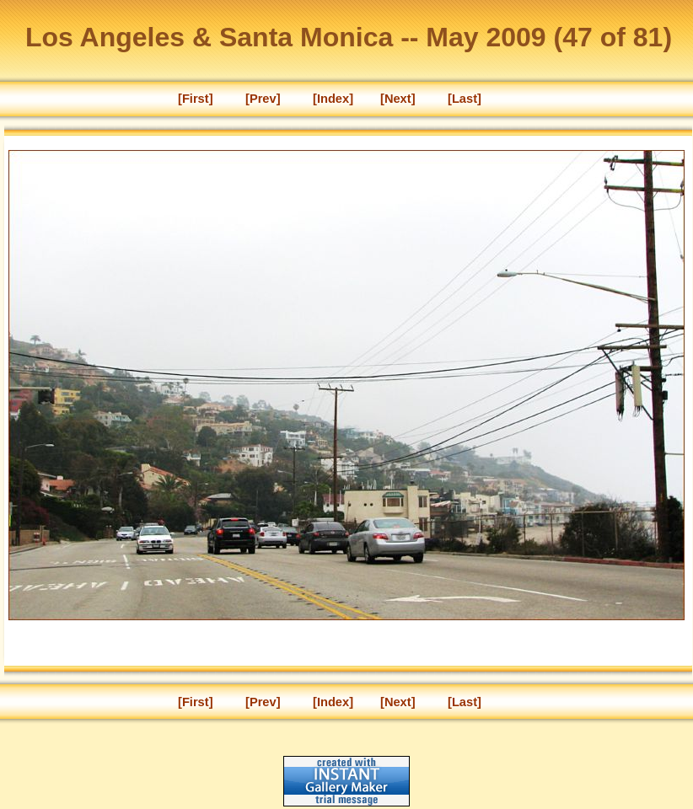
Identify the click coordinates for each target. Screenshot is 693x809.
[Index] (333, 98)
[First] (195, 98)
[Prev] (263, 98)
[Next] (398, 98)
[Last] (464, 98)
